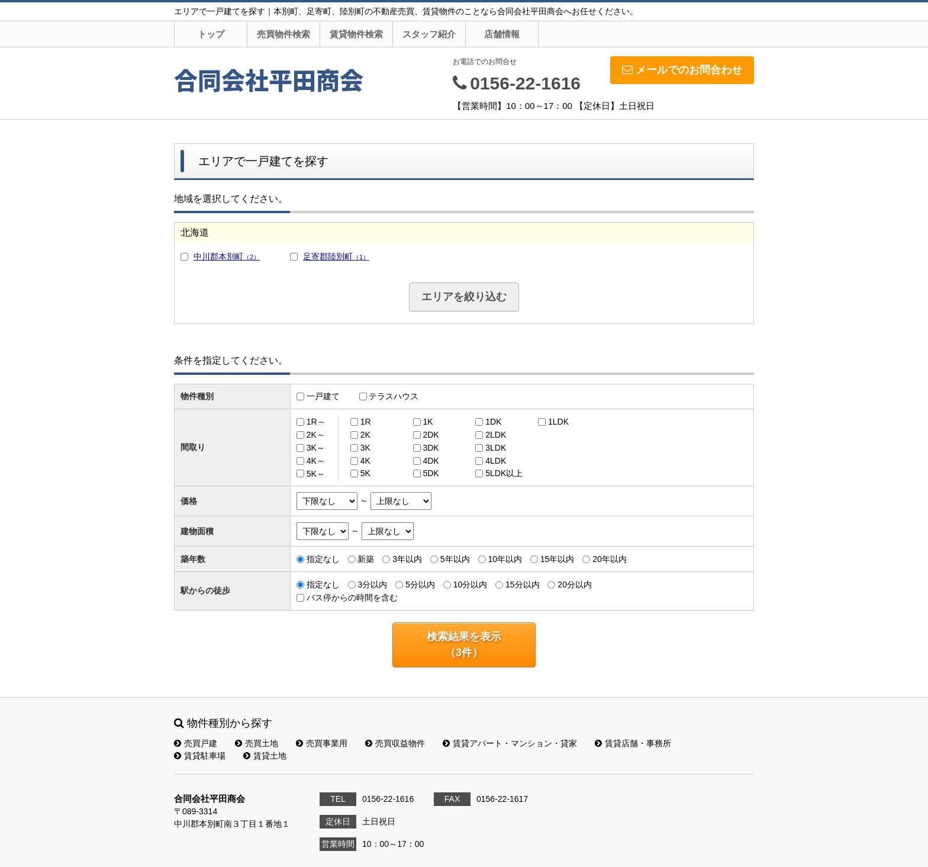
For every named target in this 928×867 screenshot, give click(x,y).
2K (365, 434)
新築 (365, 559)
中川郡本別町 (227, 256)
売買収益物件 (395, 743)
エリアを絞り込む (464, 297)
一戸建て (323, 396)
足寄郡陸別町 (336, 256)
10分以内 (470, 584)
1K (428, 421)
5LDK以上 (504, 473)
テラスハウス (393, 396)
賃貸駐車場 (199, 755)
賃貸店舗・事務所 (633, 743)
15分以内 (522, 584)
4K (365, 460)
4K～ (316, 460)
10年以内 (505, 559)
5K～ (316, 473)
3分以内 (372, 584)
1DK (493, 421)
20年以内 (609, 559)
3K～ (316, 447)
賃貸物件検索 (356, 34)
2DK (431, 434)
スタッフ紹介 (429, 34)
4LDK (495, 460)
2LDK (495, 434)
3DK (431, 447)
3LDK (495, 447)
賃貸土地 (264, 755)
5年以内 (455, 559)
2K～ (316, 434)
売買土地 (256, 743)
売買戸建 (195, 743)
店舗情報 (502, 34)
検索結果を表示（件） (464, 645)
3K (365, 447)
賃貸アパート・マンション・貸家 (510, 743)
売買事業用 (321, 743)
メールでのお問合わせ (682, 70)
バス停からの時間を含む (352, 597)
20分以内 (575, 584)
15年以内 (557, 559)
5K (365, 473)
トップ (211, 34)
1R (365, 421)
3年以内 (407, 559)
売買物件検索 (283, 34)
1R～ (316, 421)
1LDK (558, 421)
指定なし (323, 559)
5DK (431, 473)
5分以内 (420, 584)
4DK (431, 460)
